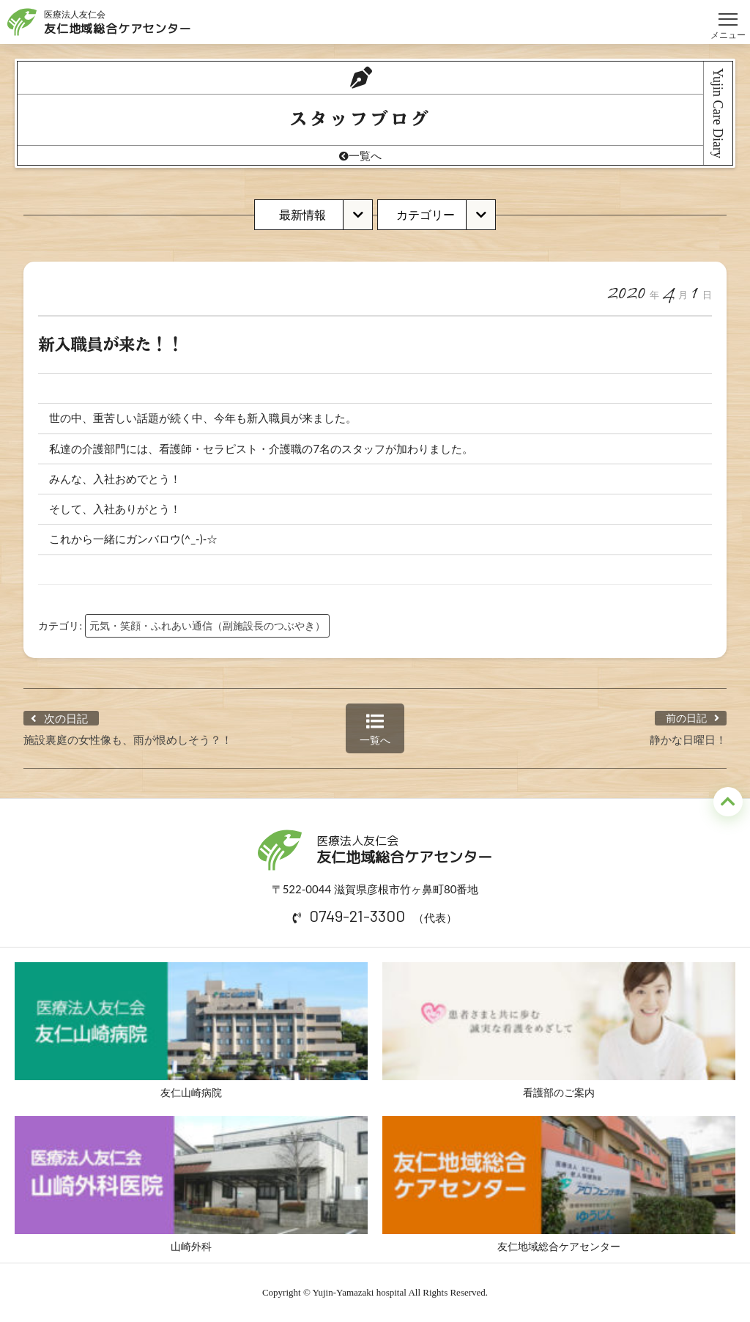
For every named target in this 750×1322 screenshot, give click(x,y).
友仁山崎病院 (191, 1030)
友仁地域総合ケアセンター (558, 1184)
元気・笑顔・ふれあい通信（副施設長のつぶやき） (207, 625)
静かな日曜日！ (688, 739)
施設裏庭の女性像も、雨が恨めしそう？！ (127, 739)
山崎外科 (191, 1184)
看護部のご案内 (558, 1030)
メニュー (728, 13)
